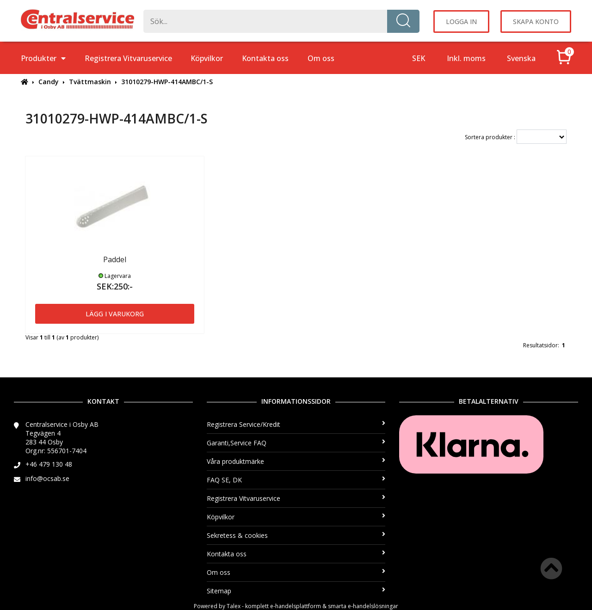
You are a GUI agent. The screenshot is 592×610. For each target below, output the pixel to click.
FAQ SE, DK (296, 479)
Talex (233, 606)
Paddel (114, 259)
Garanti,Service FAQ (296, 442)
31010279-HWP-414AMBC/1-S (167, 81)
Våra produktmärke (296, 461)
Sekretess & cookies (296, 535)
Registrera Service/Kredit (296, 424)
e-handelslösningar (373, 606)
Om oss (321, 58)
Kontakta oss (265, 58)
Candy (48, 81)
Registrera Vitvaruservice (128, 58)
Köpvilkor (207, 58)
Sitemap (296, 590)
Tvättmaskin (90, 81)
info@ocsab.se (47, 478)
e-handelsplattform (295, 606)
